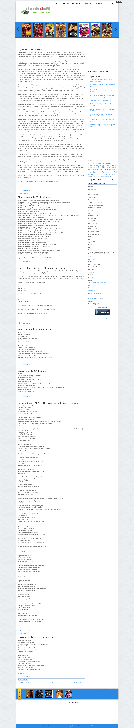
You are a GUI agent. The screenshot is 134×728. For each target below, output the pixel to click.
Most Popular (92, 71)
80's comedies (91, 163)
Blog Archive (103, 71)
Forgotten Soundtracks (96, 165)
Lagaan (92, 167)
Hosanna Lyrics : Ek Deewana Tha (100, 100)
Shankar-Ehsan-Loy (106, 174)
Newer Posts (78, 682)
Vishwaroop (91, 290)
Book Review (103, 163)
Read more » (22, 362)
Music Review (101, 172)
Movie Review (95, 169)
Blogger (106, 318)
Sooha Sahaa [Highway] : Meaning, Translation (42, 268)
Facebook (99, 3)
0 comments (24, 262)
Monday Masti (110, 167)
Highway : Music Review (30, 49)
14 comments (25, 631)
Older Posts (24, 682)
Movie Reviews (64, 3)
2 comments (24, 191)
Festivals (114, 163)
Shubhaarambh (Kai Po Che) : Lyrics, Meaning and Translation (101, 115)
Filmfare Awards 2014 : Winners (34, 197)
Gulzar (108, 165)
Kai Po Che (91, 259)
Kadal (90, 285)
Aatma (90, 256)
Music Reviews (76, 3)
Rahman (91, 174)
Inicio (56, 3)
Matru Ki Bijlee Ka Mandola (96, 298)
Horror (115, 165)
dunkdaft (40, 726)
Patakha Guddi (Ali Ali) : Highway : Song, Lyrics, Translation (48, 403)
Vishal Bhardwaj (105, 176)
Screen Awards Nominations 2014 (35, 637)
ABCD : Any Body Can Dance (97, 283)
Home (51, 682)
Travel (97, 176)
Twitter (110, 3)
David (90, 288)
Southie (90, 176)
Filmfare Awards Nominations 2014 (36, 329)
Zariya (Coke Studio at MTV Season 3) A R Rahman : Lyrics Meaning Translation (103, 96)
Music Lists (87, 3)
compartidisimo (72, 726)
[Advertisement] (55, 45)
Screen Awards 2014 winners (33, 370)
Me (99, 167)
